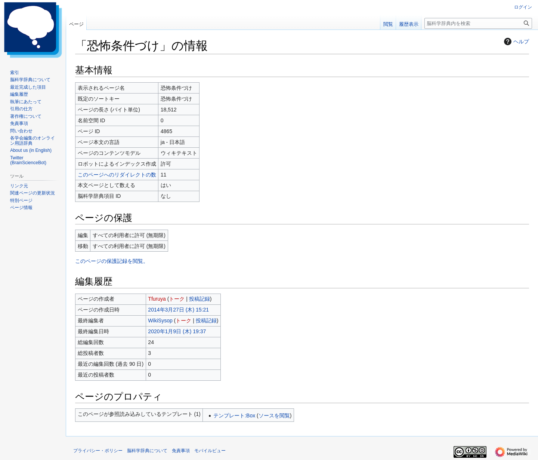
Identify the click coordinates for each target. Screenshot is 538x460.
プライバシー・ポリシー (98, 450)
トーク (177, 299)
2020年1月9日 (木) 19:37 (177, 331)
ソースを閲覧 (274, 415)
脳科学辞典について (147, 450)
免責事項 (181, 450)
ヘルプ (515, 41)
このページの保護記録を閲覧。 (111, 261)
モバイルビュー (210, 450)
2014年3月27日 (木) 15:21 (178, 310)
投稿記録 (199, 299)
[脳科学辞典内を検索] (478, 23)
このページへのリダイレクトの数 (117, 175)
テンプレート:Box (234, 415)
